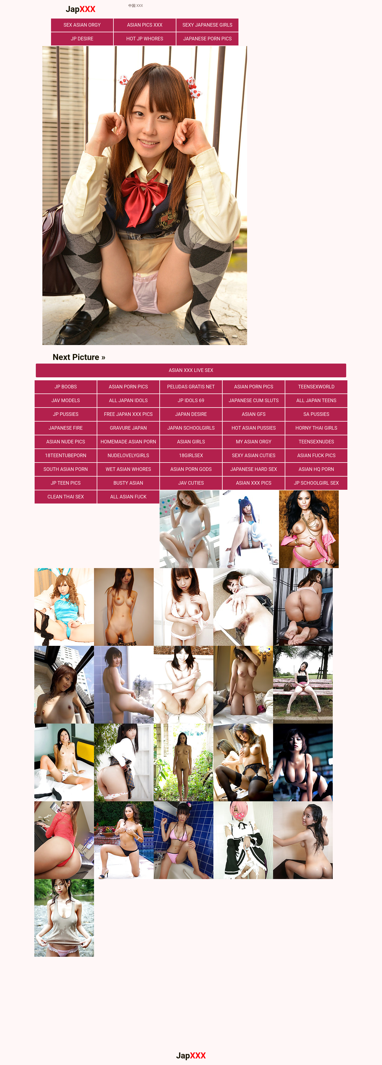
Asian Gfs (254, 414)
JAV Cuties (191, 483)
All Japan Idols (128, 400)
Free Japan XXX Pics (128, 414)
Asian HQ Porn (316, 469)
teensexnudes (316, 442)
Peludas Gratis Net (191, 387)
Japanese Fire (66, 428)
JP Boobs (66, 387)
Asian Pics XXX (145, 25)
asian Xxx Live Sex (191, 370)
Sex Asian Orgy (82, 25)
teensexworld (316, 387)
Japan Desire (191, 414)
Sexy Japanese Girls (207, 25)
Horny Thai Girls (316, 428)
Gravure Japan (128, 428)
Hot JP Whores (144, 39)
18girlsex (191, 455)
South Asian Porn (66, 469)
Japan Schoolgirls (191, 428)
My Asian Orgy (254, 442)
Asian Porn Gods (191, 469)
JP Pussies (65, 414)
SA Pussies (316, 414)
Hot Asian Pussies (254, 428)
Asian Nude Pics (65, 442)
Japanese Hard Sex (253, 469)
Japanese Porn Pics (207, 39)
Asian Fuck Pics (316, 455)
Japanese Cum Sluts (253, 400)
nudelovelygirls (128, 455)
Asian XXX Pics (254, 483)
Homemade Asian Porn (128, 442)
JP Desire (82, 39)
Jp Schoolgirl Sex (316, 483)
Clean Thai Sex (65, 497)
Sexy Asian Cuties (253, 455)
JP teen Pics (66, 483)
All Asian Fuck (128, 497)
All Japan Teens (316, 400)
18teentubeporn (65, 455)
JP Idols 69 (191, 400)
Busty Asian (128, 483)
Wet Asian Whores (128, 469)
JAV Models (65, 400)
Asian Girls (191, 442)
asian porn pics (128, 387)
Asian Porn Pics (253, 387)
